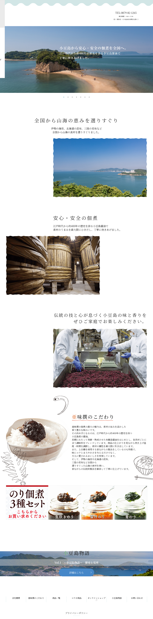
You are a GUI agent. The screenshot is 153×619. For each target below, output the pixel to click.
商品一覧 (56, 598)
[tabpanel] (76, 59)
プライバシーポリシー (76, 613)
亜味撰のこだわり (36, 598)
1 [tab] (63, 97)
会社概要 (16, 598)
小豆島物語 (117, 598)
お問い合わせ (137, 598)
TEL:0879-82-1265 (125, 15)
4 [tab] (76, 97)
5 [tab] (80, 97)
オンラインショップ (96, 599)
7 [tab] (89, 97)
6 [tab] (85, 97)
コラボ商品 (76, 598)
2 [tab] (68, 97)
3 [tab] (72, 97)
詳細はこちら (76, 572)
